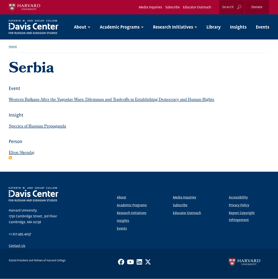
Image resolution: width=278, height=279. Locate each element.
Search (228, 7)
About (121, 197)
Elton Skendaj (21, 153)
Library (213, 27)
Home (13, 46)
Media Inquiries (150, 7)
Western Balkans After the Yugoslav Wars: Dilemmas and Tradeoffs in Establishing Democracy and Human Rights (111, 99)
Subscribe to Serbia (10, 157)
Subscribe (172, 7)
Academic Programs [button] (120, 27)
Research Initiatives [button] (173, 27)
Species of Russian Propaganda (37, 126)
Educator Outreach (197, 7)
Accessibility (238, 197)
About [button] (80, 27)
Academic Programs (132, 205)
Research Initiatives (131, 213)
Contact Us (17, 246)
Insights (238, 27)
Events (262, 27)
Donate (256, 7)
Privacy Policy (239, 205)
